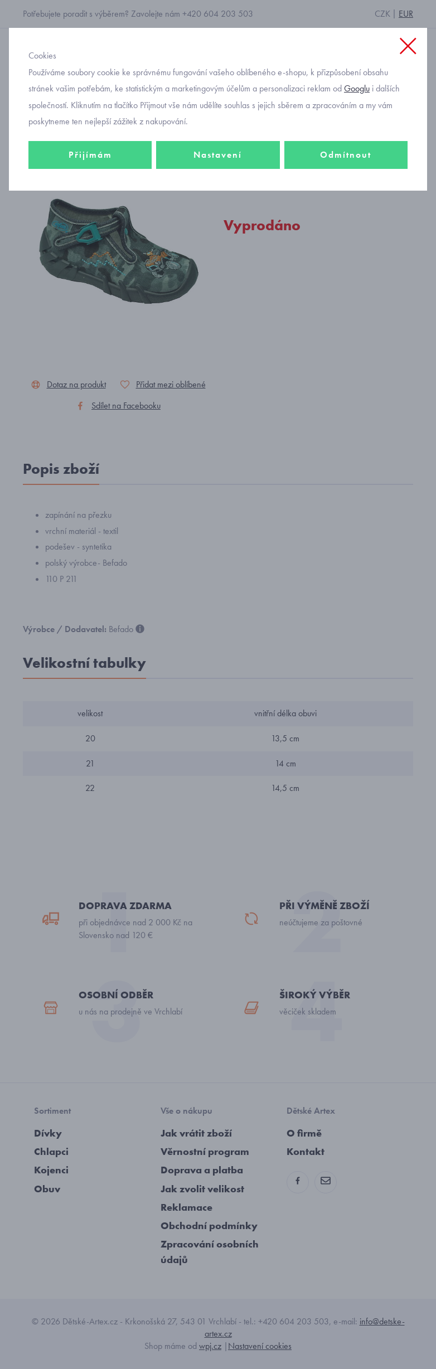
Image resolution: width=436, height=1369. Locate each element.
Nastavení (217, 155)
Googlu (357, 88)
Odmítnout (345, 155)
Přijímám (90, 155)
